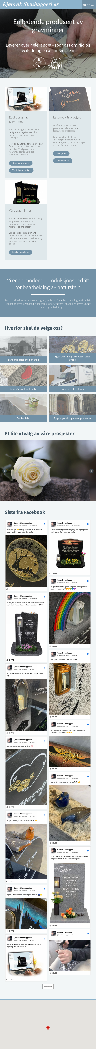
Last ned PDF (62, 160)
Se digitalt (61, 153)
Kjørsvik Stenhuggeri (30, 4)
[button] (48, 1019)
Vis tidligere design (21, 170)
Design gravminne (20, 163)
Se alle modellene (20, 252)
